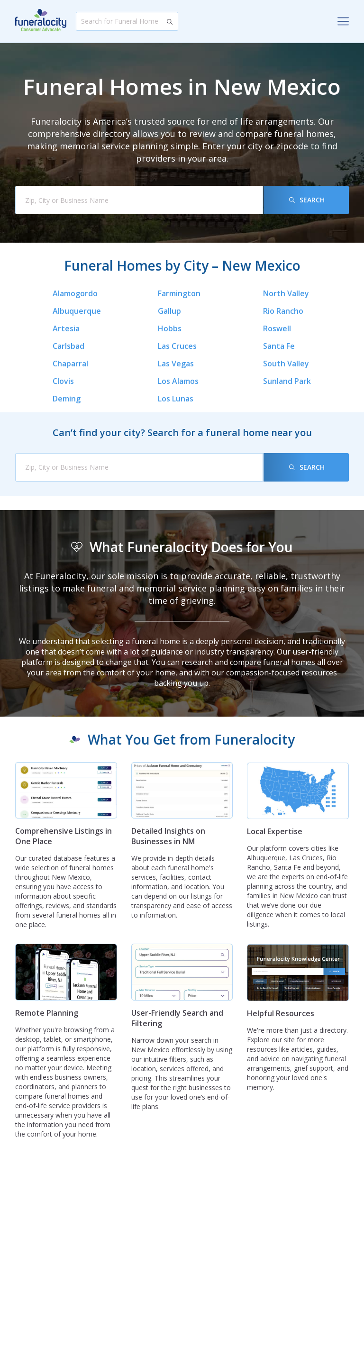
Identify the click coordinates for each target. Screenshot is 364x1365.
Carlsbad (68, 346)
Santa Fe (279, 346)
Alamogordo (75, 293)
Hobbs (170, 328)
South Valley (286, 363)
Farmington (179, 293)
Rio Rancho (283, 311)
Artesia (66, 328)
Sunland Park (287, 381)
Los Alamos (178, 381)
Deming (67, 398)
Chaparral (70, 363)
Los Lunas (175, 398)
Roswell (277, 328)
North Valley (286, 293)
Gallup (169, 311)
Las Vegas (176, 363)
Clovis (63, 381)
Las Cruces (177, 346)
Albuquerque (77, 311)
